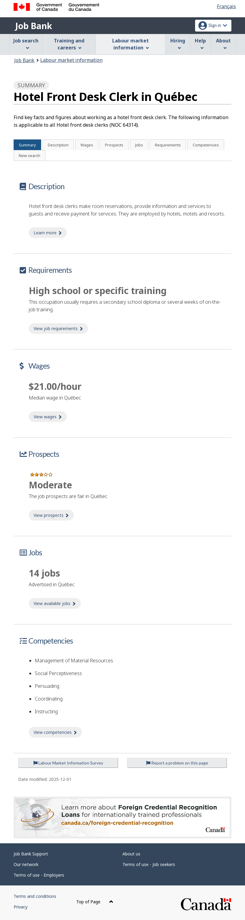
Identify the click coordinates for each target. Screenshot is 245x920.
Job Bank (33, 26)
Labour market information (71, 60)
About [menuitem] (223, 43)
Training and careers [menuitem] (69, 44)
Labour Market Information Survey (68, 762)
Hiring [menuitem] (177, 43)
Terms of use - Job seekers (148, 864)
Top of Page (94, 902)
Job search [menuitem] (25, 43)
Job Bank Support (31, 854)
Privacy (21, 907)
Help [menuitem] (200, 43)
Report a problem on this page (177, 762)
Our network (26, 864)
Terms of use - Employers (39, 875)
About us (131, 854)
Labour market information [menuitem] (130, 44)
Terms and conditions (35, 896)
